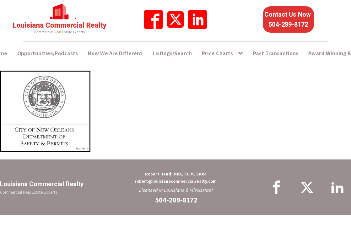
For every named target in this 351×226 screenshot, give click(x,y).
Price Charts (217, 53)
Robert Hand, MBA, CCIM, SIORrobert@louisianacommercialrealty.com (176, 177)
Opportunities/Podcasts (47, 53)
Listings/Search (172, 53)
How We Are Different (115, 53)
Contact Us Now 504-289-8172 (288, 19)
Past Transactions (275, 53)
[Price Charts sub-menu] (242, 53)
